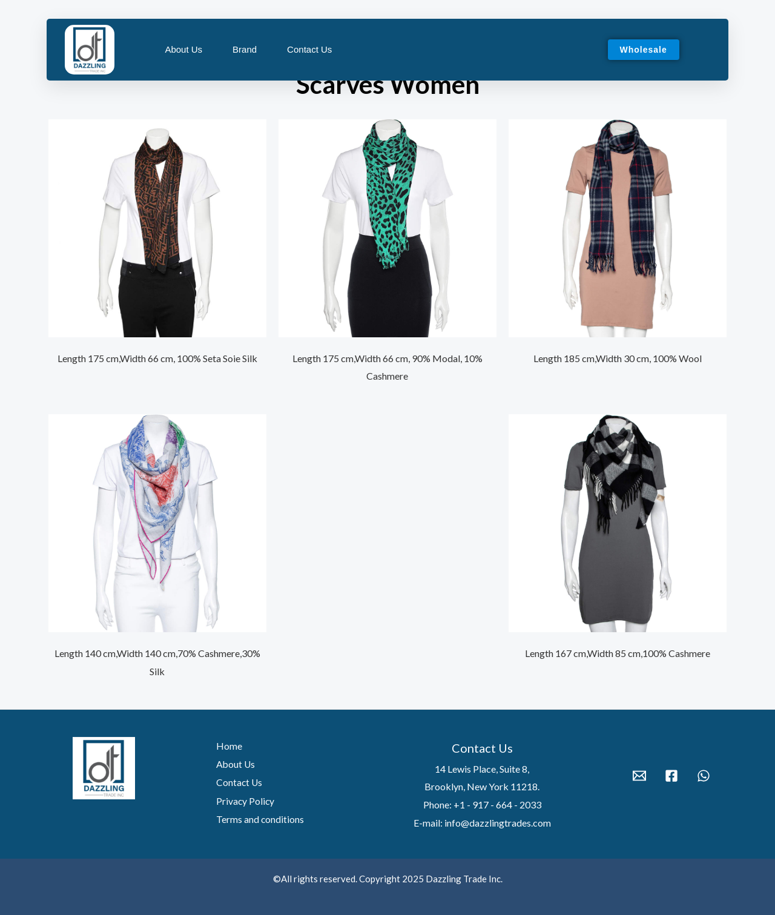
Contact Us (309, 49)
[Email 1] (639, 775)
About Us (183, 49)
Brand (244, 49)
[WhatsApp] (703, 775)
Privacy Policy (243, 799)
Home (227, 745)
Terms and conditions (258, 818)
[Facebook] (671, 775)
